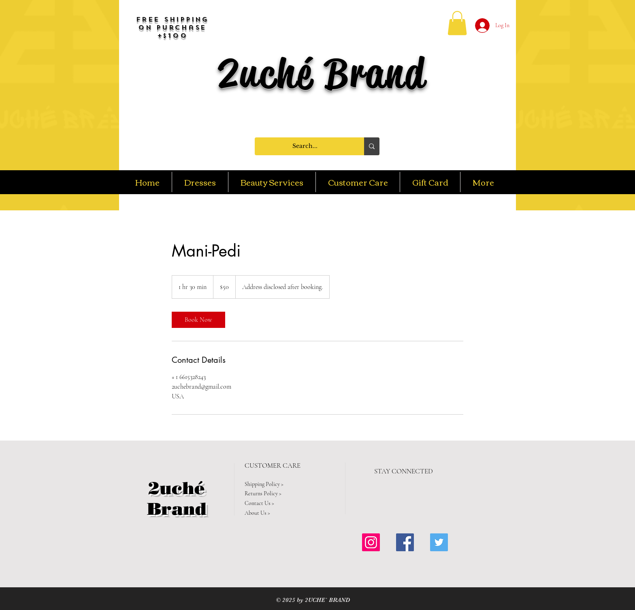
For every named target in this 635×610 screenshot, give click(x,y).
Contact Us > (259, 503)
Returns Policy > (263, 493)
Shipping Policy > (264, 484)
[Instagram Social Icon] (371, 542)
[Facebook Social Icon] (405, 542)
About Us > (257, 512)
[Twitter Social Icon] (439, 542)
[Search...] (305, 146)
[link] (198, 320)
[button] (457, 23)
